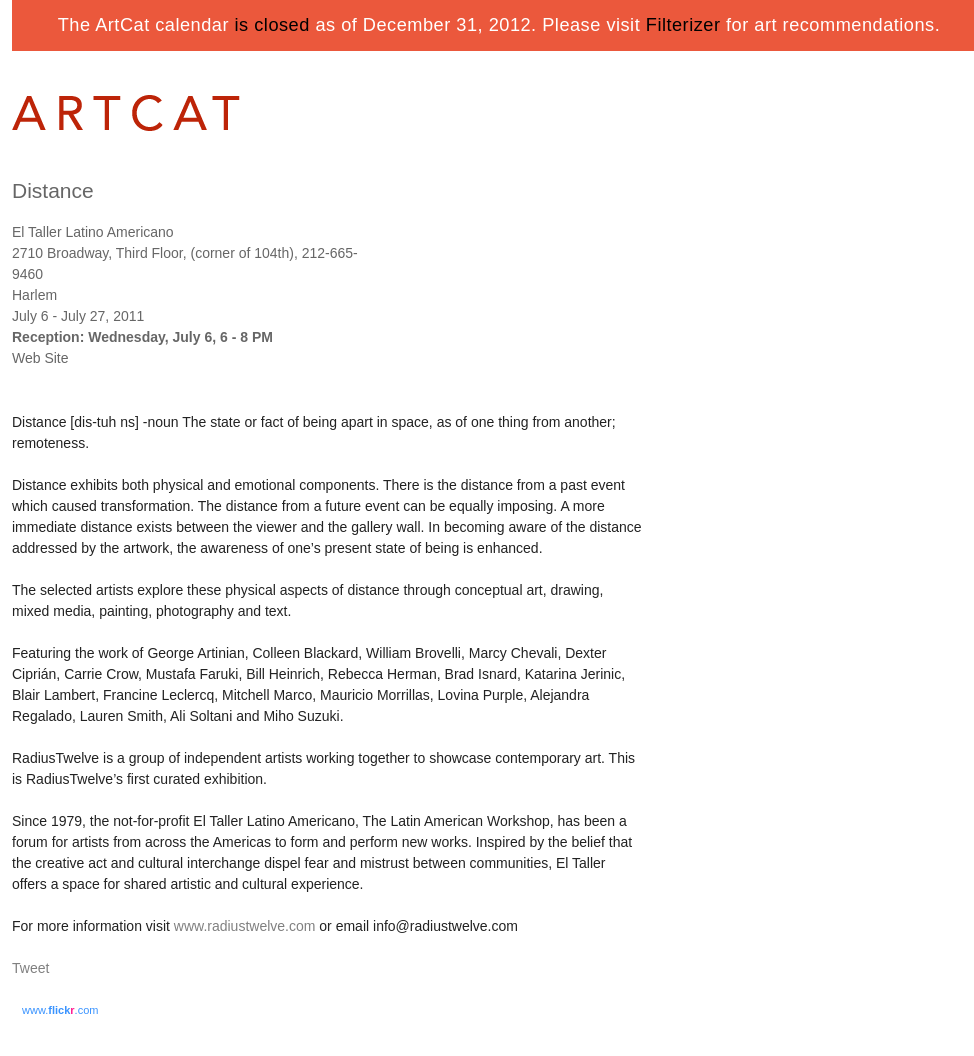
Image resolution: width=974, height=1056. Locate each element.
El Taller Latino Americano (93, 232)
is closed (272, 25)
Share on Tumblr (90, 969)
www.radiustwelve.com (245, 926)
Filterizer (683, 25)
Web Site (40, 358)
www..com (60, 1010)
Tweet (30, 968)
